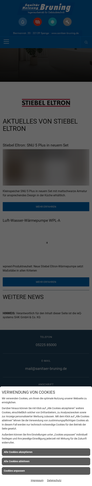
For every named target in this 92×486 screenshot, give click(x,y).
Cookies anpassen (14, 470)
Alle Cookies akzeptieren (18, 452)
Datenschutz (54, 480)
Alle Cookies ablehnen (17, 461)
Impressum (37, 480)
